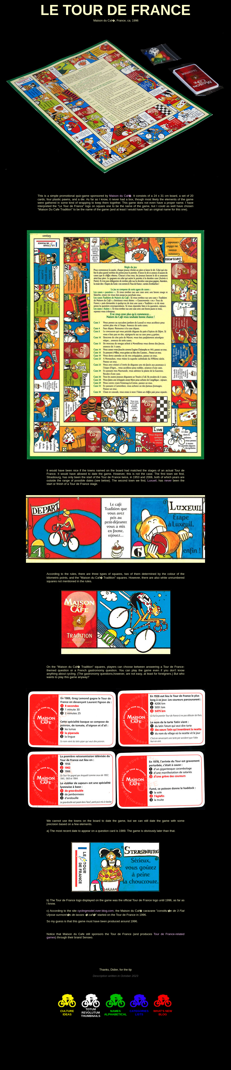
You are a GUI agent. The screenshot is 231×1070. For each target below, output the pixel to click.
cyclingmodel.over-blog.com (96, 910)
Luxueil (151, 480)
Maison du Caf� (120, 195)
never (168, 480)
